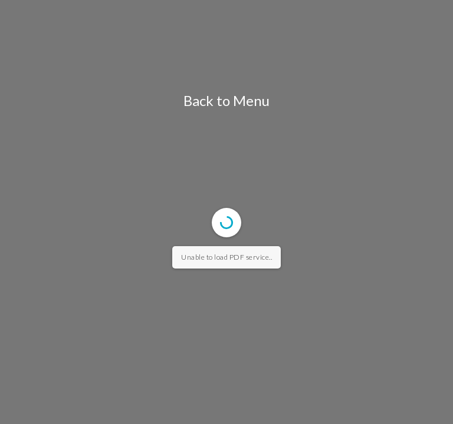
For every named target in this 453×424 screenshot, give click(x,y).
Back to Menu (226, 100)
